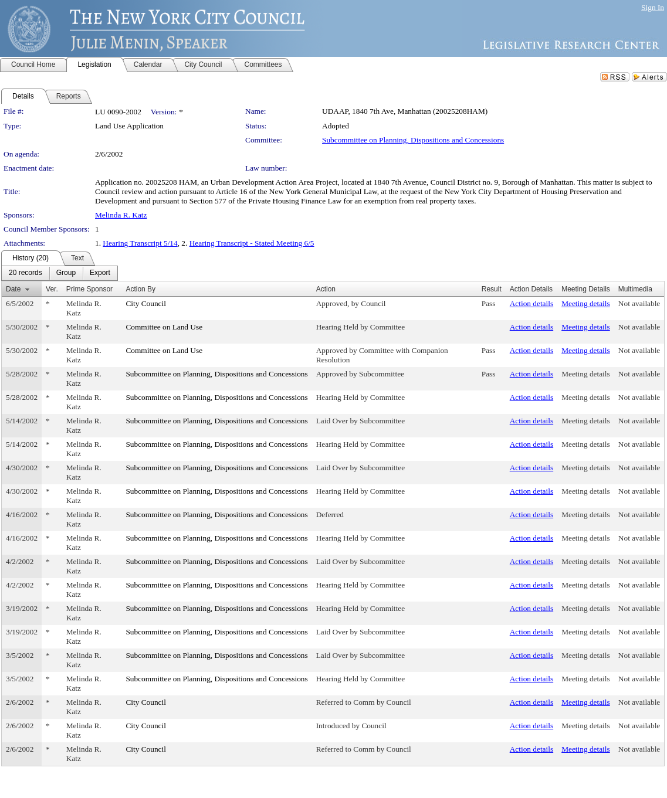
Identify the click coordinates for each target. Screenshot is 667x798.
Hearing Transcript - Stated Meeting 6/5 (251, 243)
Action (326, 289)
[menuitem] (25, 273)
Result (492, 289)
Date (13, 289)
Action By (140, 289)
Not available (639, 303)
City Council (146, 303)
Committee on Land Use (164, 326)
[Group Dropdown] (66, 273)
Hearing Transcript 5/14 (140, 243)
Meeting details (585, 303)
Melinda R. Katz (121, 214)
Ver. (52, 289)
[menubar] (59, 273)
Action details (531, 303)
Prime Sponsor (89, 289)
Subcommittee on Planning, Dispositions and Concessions (413, 139)
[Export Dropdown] (100, 273)
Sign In (652, 7)
